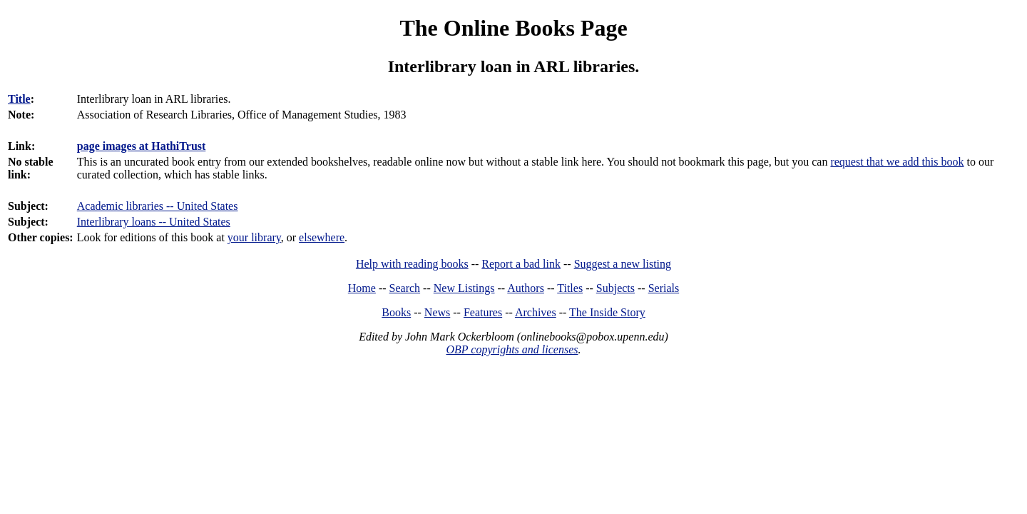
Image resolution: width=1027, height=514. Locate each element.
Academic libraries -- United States (157, 206)
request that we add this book (897, 162)
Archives (535, 312)
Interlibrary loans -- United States (153, 222)
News (437, 312)
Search (405, 288)
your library (254, 237)
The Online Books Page (513, 28)
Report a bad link (521, 264)
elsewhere (321, 237)
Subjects (615, 288)
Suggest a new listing (622, 264)
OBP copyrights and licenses (512, 349)
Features (483, 312)
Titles (570, 288)
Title (19, 99)
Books (396, 312)
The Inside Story (607, 312)
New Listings (464, 288)
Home (362, 288)
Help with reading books (412, 264)
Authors (525, 288)
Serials (664, 288)
